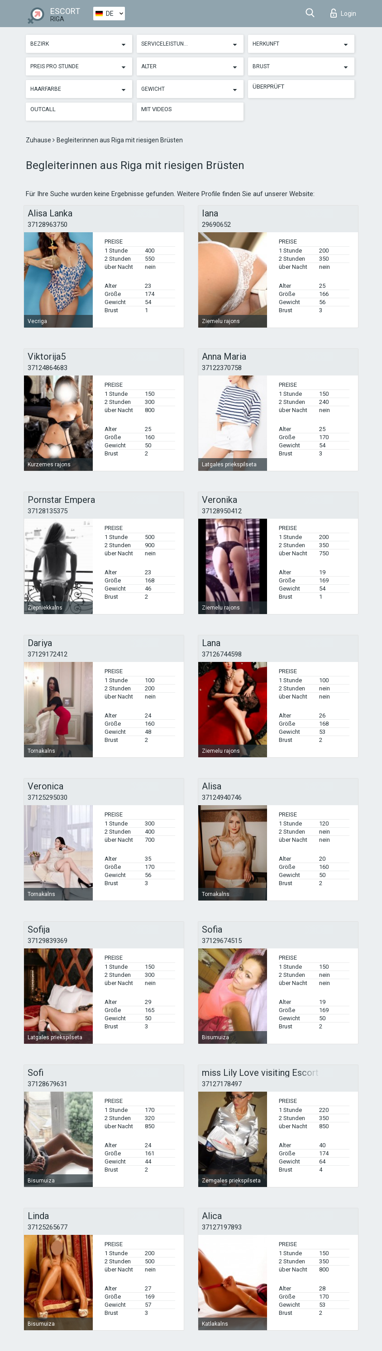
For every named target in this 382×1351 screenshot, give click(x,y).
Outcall (43, 109)
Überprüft (268, 86)
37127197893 (222, 1227)
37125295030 (47, 797)
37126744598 (222, 654)
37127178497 (222, 1084)
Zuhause (39, 140)
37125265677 (47, 1227)
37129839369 (47, 941)
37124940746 (222, 797)
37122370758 (222, 368)
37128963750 (47, 224)
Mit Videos (156, 109)
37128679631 (47, 1084)
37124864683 (47, 368)
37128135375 (47, 511)
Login (343, 13)
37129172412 (47, 654)
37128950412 (222, 511)
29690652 (216, 224)
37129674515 (222, 941)
